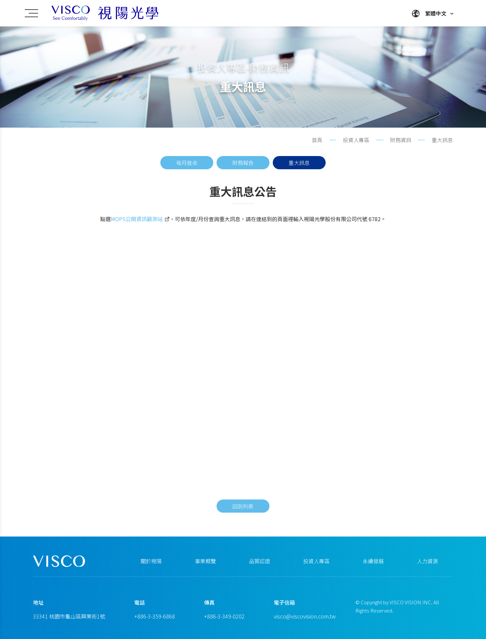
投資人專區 (316, 561)
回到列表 (243, 517)
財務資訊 (400, 140)
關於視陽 (151, 561)
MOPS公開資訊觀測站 (137, 223)
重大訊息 (299, 163)
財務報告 (243, 163)
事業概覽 (205, 561)
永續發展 (373, 561)
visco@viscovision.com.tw (305, 616)
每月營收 (186, 163)
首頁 (317, 140)
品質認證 (259, 561)
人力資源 (427, 561)
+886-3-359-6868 (154, 616)
